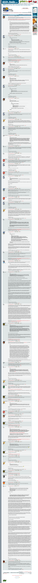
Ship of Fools (16, 575)
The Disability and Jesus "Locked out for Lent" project (14, 339)
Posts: (9, 34)
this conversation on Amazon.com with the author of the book (19, 19)
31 (24, 14)
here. (15, 371)
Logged (20, 34)
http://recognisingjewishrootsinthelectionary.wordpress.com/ (23, 59)
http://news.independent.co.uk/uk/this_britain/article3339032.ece (15, 389)
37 (28, 14)
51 (29, 14)
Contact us (13, 575)
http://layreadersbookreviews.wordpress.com (16, 229)
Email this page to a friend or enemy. (7, 14)
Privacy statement (20, 575)
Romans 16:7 (25, 342)
